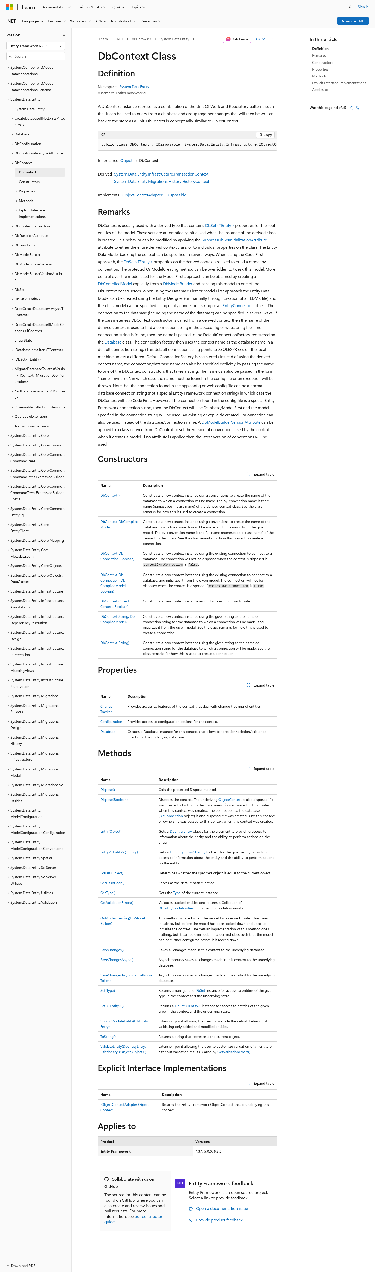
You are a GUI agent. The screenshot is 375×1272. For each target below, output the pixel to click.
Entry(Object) (110, 831)
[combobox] (35, 46)
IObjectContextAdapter (141, 194)
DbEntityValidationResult (178, 908)
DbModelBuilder (177, 283)
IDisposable (175, 194)
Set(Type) (107, 990)
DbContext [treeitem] (27, 172)
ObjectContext (230, 799)
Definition (320, 48)
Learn (103, 38)
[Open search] (350, 7)
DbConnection (171, 815)
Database (113, 342)
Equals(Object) (111, 872)
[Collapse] (63, 35)
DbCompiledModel (115, 283)
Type (176, 892)
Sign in (363, 6)
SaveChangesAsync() (116, 959)
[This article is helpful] (351, 107)
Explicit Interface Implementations (339, 82)
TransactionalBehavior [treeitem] (32, 425)
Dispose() (107, 789)
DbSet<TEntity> (219, 225)
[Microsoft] (9, 7)
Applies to (320, 89)
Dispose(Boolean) (114, 799)
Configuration (111, 721)
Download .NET (353, 20)
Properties (320, 69)
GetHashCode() (112, 882)
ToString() (108, 1036)
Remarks (319, 55)
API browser (141, 38)
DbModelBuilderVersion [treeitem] (33, 263)
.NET (119, 38)
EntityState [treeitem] (23, 340)
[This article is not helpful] (358, 107)
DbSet (200, 990)
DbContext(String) (114, 642)
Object (126, 160)
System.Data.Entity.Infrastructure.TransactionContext (161, 174)
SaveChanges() (112, 949)
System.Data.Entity (174, 38)
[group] (187, 145)
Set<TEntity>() (112, 1005)
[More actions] (272, 39)
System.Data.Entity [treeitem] (30, 108)
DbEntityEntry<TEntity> (189, 852)
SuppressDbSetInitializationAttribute (234, 239)
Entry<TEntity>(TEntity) (119, 852)
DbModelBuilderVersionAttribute (231, 422)
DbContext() (110, 495)
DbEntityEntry (181, 831)
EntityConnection (238, 305)
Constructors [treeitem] (29, 181)
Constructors (322, 62)
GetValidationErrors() (116, 902)
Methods (319, 75)
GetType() (107, 892)
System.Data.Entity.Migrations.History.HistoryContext (161, 181)
